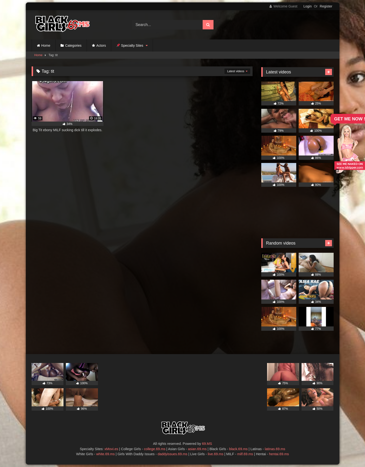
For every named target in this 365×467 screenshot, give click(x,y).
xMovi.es (111, 449)
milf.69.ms (245, 454)
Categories (73, 45)
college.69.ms (154, 449)
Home (45, 45)
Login (307, 6)
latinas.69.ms (275, 449)
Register (326, 6)
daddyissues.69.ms (172, 454)
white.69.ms (105, 454)
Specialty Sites (130, 45)
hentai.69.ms (279, 454)
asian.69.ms (197, 449)
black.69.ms (238, 449)
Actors (101, 45)
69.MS (207, 444)
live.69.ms (215, 454)
